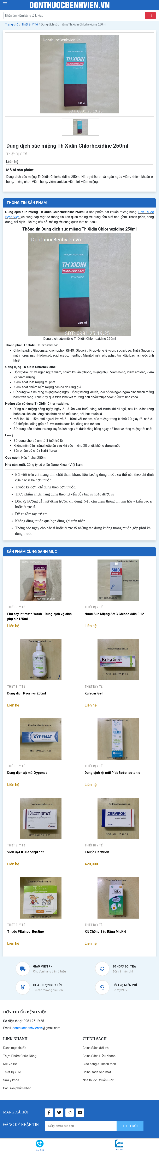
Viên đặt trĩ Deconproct (25, 852)
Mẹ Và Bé (10, 1064)
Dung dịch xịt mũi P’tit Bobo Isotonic (113, 773)
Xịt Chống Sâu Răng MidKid (105, 931)
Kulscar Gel (93, 693)
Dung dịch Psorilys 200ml (26, 693)
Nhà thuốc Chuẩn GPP (98, 1080)
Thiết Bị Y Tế (12, 1072)
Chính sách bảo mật (97, 1072)
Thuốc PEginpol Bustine (25, 931)
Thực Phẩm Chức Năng (19, 1056)
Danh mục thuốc (14, 1048)
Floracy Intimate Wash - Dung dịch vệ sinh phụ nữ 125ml (39, 616)
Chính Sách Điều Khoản (99, 1056)
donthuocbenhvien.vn (27, 1028)
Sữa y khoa (11, 1080)
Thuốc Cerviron (97, 852)
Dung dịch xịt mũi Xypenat (27, 773)
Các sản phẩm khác (17, 1088)
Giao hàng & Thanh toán (99, 1064)
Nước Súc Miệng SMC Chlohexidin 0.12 (114, 614)
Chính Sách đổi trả (96, 1048)
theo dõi (130, 1126)
